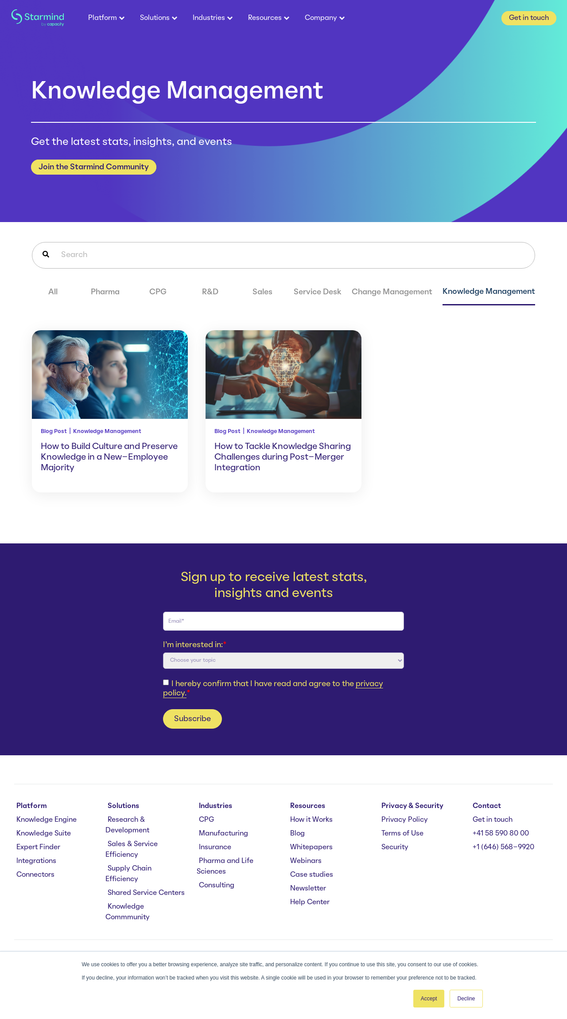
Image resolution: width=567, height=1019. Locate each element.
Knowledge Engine (46, 820)
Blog (297, 834)
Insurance (215, 847)
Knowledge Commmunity (127, 912)
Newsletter (308, 889)
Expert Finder (38, 847)
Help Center (310, 902)
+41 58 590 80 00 (501, 834)
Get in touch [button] (529, 18)
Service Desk (318, 292)
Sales (262, 292)
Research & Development (127, 825)
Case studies (311, 875)
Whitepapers (311, 847)
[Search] (46, 255)
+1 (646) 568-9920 (503, 847)
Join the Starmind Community (94, 167)
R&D (210, 292)
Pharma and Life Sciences (225, 866)
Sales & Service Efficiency (131, 849)
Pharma (105, 292)
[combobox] (283, 255)
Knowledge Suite (43, 834)
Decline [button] (466, 999)
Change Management (392, 292)
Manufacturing (223, 834)
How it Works (311, 820)
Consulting (216, 885)
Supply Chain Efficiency (128, 874)
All (53, 292)
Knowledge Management (489, 291)
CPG (158, 292)
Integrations (36, 861)
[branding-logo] (37, 18)
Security (394, 847)
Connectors (35, 875)
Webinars (306, 861)
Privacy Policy (404, 820)
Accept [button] (429, 999)
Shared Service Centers (146, 893)
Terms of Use (402, 834)
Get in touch (493, 820)
